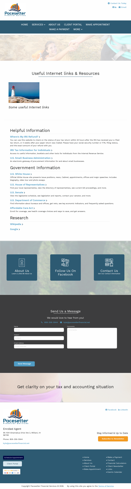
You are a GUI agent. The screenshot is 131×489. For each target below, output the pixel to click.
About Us (54, 26)
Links (109, 469)
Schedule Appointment (13, 458)
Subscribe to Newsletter (113, 439)
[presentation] (29, 355)
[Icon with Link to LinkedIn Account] (115, 8)
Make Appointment (98, 26)
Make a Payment (59, 30)
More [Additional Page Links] (76, 30)
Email (122, 8)
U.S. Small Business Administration (30, 158)
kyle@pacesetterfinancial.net (75, 322)
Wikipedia (15, 224)
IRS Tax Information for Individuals (30, 150)
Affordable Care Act (21, 208)
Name (16, 326)
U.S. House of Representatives (27, 184)
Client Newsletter (115, 466)
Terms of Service (106, 486)
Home (24, 26)
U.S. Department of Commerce (27, 200)
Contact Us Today (117, 5)
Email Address (19, 343)
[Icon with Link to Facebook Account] (113, 8)
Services (37, 26)
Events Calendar (114, 472)
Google (14, 229)
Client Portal (73, 26)
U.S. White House (20, 174)
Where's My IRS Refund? (24, 136)
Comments (71, 326)
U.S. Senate (16, 192)
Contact (111, 460)
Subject (16, 335)
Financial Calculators (116, 463)
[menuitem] (24, 25)
